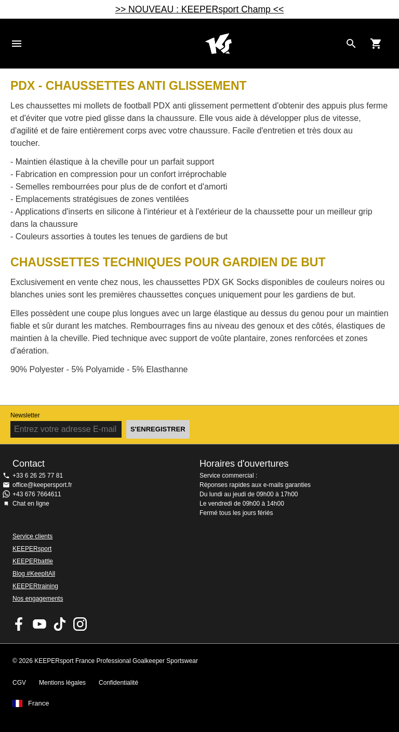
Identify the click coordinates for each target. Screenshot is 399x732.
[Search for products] (351, 43)
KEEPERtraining (35, 586)
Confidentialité (118, 682)
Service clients (32, 536)
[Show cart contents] (376, 43)
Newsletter (25, 415)
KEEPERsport (31, 548)
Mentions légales (62, 682)
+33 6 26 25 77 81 (37, 475)
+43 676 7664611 (36, 494)
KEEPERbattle (32, 561)
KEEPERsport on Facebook (19, 624)
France (38, 703)
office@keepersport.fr (42, 485)
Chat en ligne (30, 503)
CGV (19, 682)
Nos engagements (37, 598)
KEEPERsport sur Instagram (80, 624)
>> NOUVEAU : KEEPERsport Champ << (199, 9)
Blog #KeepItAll (33, 573)
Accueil (218, 43)
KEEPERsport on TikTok (59, 624)
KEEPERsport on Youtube (39, 624)
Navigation (16, 43)
